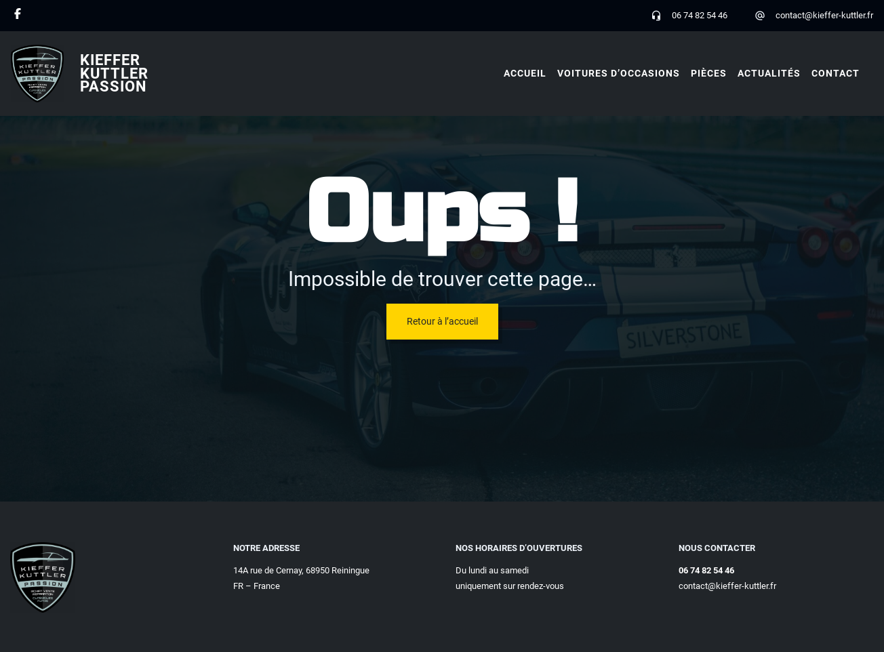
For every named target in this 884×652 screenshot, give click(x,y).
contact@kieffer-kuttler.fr (824, 15)
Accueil (525, 73)
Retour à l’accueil (442, 321)
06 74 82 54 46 (699, 15)
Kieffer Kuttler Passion (114, 73)
